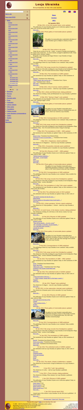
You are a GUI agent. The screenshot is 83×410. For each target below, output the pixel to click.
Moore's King (36, 136)
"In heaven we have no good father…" (43, 137)
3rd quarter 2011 (14, 81)
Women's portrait (37, 221)
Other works (10, 110)
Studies (9, 123)
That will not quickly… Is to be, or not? (44, 223)
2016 (11, 57)
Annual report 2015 (13, 59)
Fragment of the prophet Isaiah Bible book (44, 268)
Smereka (22, 408)
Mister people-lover (38, 388)
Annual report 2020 (13, 40)
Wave (34, 159)
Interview (35, 351)
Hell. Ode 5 (36, 83)
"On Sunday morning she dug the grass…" (44, 197)
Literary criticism (11, 108)
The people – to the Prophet (40, 157)
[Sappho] (35, 280)
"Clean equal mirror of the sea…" (42, 276)
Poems (9, 98)
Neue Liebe (36, 343)
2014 (11, 65)
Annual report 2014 (13, 63)
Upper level (55, 399)
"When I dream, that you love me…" (42, 80)
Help (40, 402)
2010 (11, 89)
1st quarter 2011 (14, 85)
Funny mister (36, 383)
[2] (17, 91)
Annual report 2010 (13, 87)
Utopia (35, 356)
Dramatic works (11, 101)
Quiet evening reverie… (40, 303)
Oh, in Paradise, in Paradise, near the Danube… (46, 224)
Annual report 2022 (13, 32)
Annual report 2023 (13, 29)
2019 (9, 46)
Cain (34, 82)
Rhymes (9, 96)
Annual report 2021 (13, 36)
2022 (9, 34)
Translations (10, 113)
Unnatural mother (37, 353)
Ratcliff (35, 340)
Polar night (36, 161)
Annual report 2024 (13, 25)
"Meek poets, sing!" (38, 267)
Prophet (35, 304)
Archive (10, 23)
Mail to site (8, 14)
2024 (9, 27)
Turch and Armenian (38, 355)
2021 (9, 38)
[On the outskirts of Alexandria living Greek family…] (47, 200)
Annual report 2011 (13, 75)
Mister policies (37, 386)
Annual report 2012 (13, 71)
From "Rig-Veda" (37, 265)
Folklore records (11, 115)
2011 (11, 77)
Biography (10, 93)
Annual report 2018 (13, 47)
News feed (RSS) (10, 17)
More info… (36, 30)
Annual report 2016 (13, 55)
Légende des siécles (38, 228)
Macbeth (35, 78)
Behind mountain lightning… (41, 156)
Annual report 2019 (13, 44)
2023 (9, 30)
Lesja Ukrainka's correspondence (16, 118)
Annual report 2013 (13, 67)
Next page (61, 399)
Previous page (47, 399)
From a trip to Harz (38, 342)
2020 (11, 42)
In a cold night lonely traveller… (42, 226)
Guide (7, 125)
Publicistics (10, 106)
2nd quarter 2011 (14, 83)
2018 (9, 49)
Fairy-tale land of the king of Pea (41, 299)
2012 (11, 73)
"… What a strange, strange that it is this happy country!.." (48, 278)
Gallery (9, 120)
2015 (11, 61)
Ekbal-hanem (36, 198)
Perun (34, 358)
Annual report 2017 (13, 51)
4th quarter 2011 (14, 79)
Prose (8, 103)
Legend (35, 301)
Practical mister (37, 385)
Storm (34, 263)
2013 (11, 69)
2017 (11, 53)
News (8, 21)
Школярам (8, 127)
